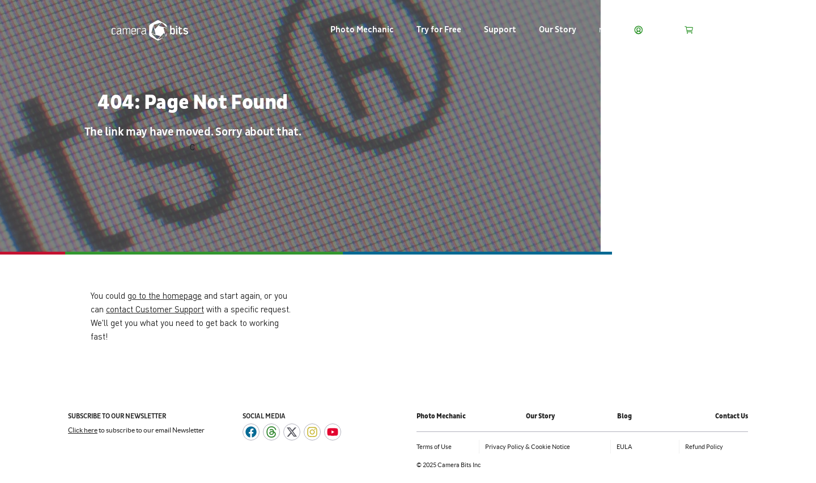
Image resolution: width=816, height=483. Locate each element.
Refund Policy (704, 446)
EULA (624, 446)
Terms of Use (434, 446)
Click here (82, 430)
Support (500, 29)
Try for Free (438, 29)
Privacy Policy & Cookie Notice (527, 446)
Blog (624, 416)
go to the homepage (165, 295)
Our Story (557, 29)
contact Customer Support (155, 309)
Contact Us (731, 416)
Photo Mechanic (362, 29)
